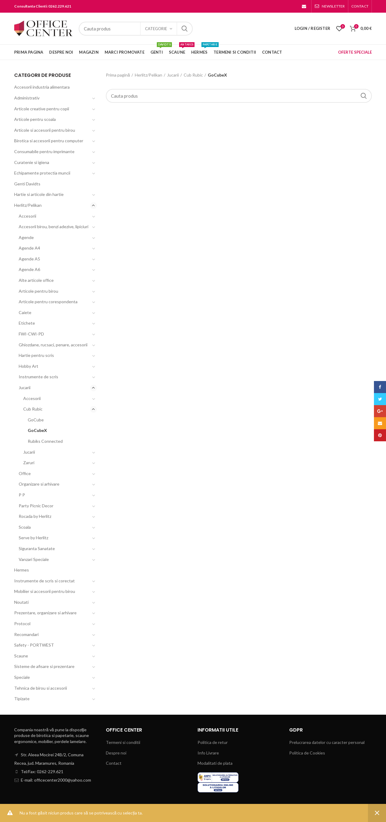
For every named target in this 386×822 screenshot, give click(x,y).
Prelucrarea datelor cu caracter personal (327, 742)
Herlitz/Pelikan (148, 74)
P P (22, 494)
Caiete (25, 312)
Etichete (27, 323)
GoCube (36, 419)
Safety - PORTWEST (34, 644)
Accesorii (27, 216)
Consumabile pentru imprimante (44, 151)
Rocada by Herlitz (35, 516)
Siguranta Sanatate (37, 548)
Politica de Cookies (307, 752)
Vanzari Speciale (34, 559)
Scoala (25, 527)
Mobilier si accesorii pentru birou (44, 591)
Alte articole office (36, 280)
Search (184, 29)
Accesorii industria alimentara (42, 87)
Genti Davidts (27, 183)
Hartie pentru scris (36, 355)
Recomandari (26, 634)
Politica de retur (213, 742)
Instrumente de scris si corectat (44, 580)
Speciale (22, 677)
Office (25, 473)
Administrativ (27, 97)
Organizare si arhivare (39, 484)
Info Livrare (208, 752)
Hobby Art (28, 366)
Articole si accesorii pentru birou (44, 130)
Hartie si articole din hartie (39, 194)
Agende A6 (29, 269)
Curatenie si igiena (31, 162)
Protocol (22, 623)
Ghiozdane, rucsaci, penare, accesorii (53, 344)
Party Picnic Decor (36, 505)
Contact (114, 763)
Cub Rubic (193, 74)
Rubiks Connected (45, 441)
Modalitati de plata (215, 763)
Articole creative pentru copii (41, 108)
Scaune (21, 655)
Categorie (156, 28)
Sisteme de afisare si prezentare (44, 666)
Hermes (21, 569)
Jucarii (173, 74)
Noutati (21, 602)
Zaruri (28, 462)
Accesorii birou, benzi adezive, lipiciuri (53, 226)
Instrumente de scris (38, 376)
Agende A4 (29, 247)
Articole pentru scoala (35, 119)
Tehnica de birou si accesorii (40, 688)
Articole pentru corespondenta (48, 301)
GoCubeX (37, 430)
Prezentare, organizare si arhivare (45, 612)
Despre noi (116, 752)
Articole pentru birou (38, 291)
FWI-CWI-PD (31, 333)
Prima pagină (118, 74)
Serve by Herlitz (33, 537)
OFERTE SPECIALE (355, 52)
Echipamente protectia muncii (42, 172)
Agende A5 (29, 258)
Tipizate (22, 698)
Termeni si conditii (123, 742)
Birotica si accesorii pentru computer (48, 140)
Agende (26, 237)
